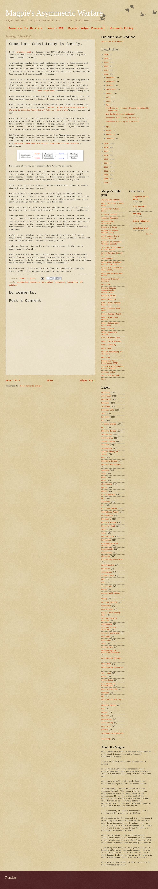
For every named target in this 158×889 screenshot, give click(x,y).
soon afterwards (46, 91)
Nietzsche (106, 540)
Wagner (104, 712)
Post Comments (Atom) (30, 386)
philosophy (106, 484)
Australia (35, 282)
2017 (106, 151)
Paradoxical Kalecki (111, 658)
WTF (103, 583)
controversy (107, 438)
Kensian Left (107, 410)
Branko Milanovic (141, 221)
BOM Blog (137, 214)
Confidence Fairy (109, 512)
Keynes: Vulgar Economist (86, 28)
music (104, 491)
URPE (103, 379)
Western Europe (108, 431)
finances (105, 502)
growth (104, 730)
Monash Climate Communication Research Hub (108, 290)
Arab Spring (107, 723)
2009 (106, 183)
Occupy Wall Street (110, 593)
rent (103, 644)
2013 (106, 167)
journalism (72, 282)
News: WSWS (106, 348)
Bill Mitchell (139, 207)
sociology (106, 739)
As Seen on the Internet (108, 629)
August (109, 93)
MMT (81, 282)
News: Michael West (110, 338)
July (108, 97)
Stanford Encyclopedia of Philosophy (112, 368)
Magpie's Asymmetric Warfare (54, 12)
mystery (105, 716)
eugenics (105, 569)
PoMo (103, 477)
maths (104, 677)
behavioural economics (112, 667)
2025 (106, 59)
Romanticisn (107, 609)
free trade (106, 586)
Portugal (105, 637)
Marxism (105, 403)
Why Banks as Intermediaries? (120, 114)
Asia (103, 474)
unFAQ (104, 599)
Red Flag (105, 357)
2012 (106, 171)
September (111, 89)
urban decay (107, 680)
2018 (106, 147)
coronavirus (47, 282)
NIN (103, 709)
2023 (106, 62)
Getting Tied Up (109, 602)
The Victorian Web (110, 376)
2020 (106, 74)
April (109, 127)
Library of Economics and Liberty (111, 269)
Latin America (108, 495)
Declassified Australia (107, 223)
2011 (106, 175)
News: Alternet (108, 299)
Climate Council (109, 215)
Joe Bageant (107, 259)
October (110, 85)
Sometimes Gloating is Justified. (123, 122)
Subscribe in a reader (112, 42)
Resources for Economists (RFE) (109, 362)
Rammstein (106, 606)
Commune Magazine (109, 218)
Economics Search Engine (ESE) (109, 232)
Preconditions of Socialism (109, 545)
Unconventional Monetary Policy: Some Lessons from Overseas (47, 143)
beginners (106, 519)
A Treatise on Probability (108, 685)
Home (50, 380)
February (111, 134)
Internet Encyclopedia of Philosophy (112, 249)
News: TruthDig (108, 345)
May (108, 105)
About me (105, 556)
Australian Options (110, 200)
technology (106, 572)
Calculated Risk (140, 228)
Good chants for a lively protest (110, 237)
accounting (22, 282)
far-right (106, 673)
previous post (24, 52)
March (109, 131)
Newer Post (13, 380)
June (108, 101)
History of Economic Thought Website (111, 243)
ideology (105, 406)
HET (103, 428)
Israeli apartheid (110, 633)
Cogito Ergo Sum (109, 689)
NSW (103, 579)
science (105, 445)
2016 (106, 155)
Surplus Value (108, 372)
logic (104, 530)
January (110, 138)
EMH (103, 696)
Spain (104, 488)
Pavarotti (106, 726)
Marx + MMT (55, 28)
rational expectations (112, 733)
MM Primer (106, 285)
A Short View (107, 576)
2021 (106, 70)
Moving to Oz (107, 537)
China (104, 590)
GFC (103, 458)
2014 (106, 163)
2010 (106, 179)
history (105, 417)
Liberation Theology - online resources (112, 263)
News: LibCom (107, 329)
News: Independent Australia (110, 324)
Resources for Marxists (25, 28)
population (106, 719)
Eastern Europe (108, 523)
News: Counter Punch (111, 314)
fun (103, 413)
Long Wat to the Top (111, 700)
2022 (106, 66)
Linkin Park (107, 647)
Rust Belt (106, 664)
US (102, 420)
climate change (108, 424)
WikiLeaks (106, 640)
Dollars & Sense (109, 227)
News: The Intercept (111, 341)
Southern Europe (109, 461)
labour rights (108, 442)
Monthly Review (108, 296)
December (111, 77)
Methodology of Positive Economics (110, 652)
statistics (106, 553)
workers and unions (110, 465)
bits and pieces (109, 509)
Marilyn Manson (108, 705)
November (111, 81)
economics (60, 282)
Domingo (105, 693)
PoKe (103, 481)
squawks (105, 470)
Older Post (87, 380)
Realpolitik (107, 549)
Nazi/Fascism (107, 565)
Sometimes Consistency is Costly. (123, 118)
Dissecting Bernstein (111, 560)
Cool (103, 533)
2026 (106, 55)
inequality (106, 448)
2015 (106, 159)
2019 (106, 144)
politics (13, 285)
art (103, 505)
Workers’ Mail (108, 526)
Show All (149, 234)
